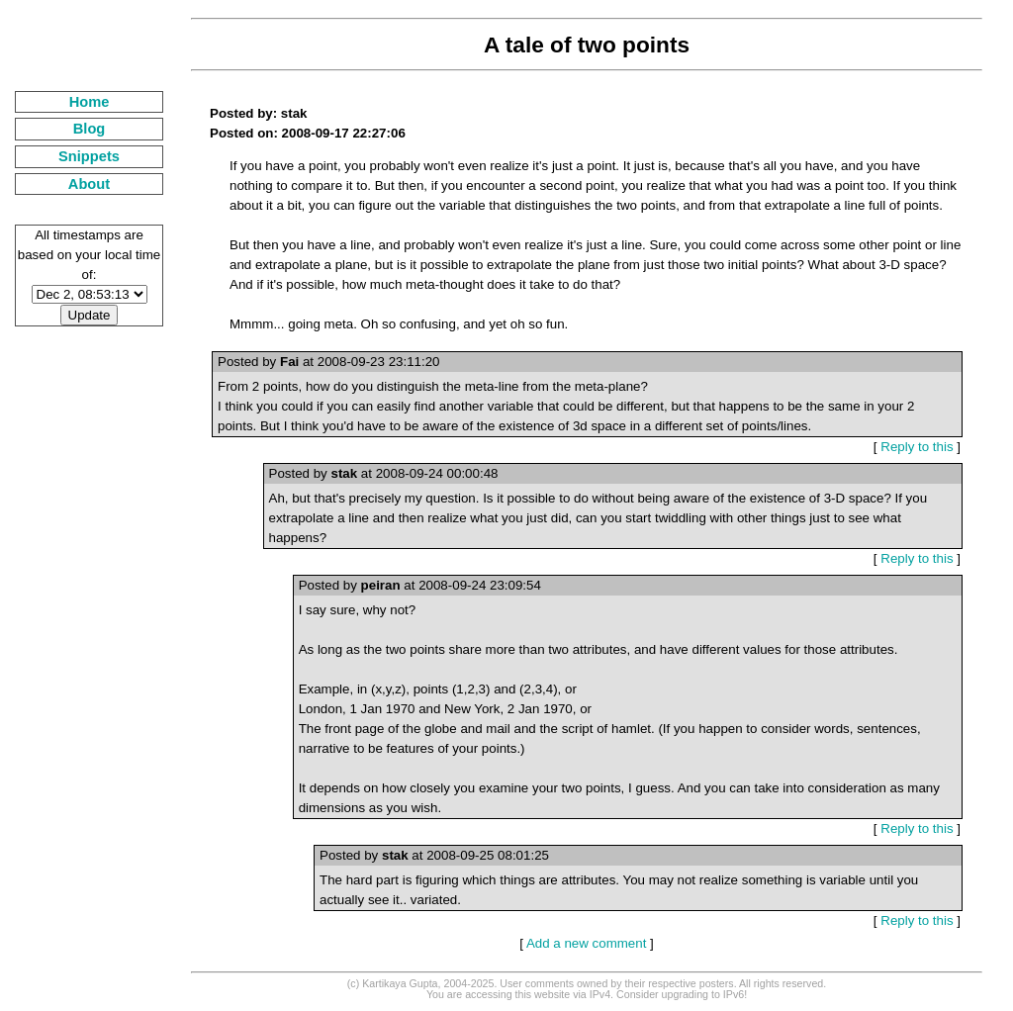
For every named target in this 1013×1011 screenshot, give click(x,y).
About (89, 184)
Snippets (89, 156)
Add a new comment (586, 943)
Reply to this (916, 446)
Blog (89, 129)
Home (89, 102)
